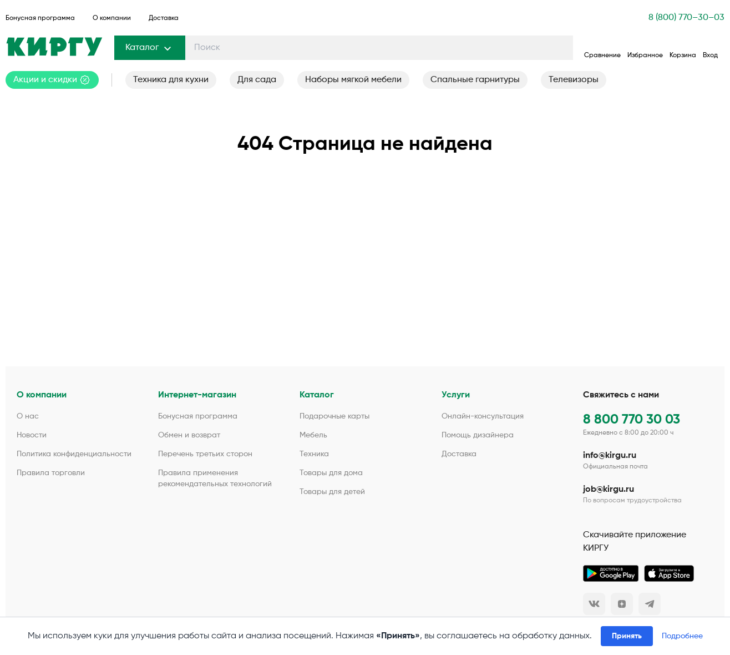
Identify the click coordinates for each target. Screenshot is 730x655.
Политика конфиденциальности (74, 454)
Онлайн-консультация (483, 416)
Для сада (256, 79)
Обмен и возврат (189, 435)
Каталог (149, 47)
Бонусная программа (40, 18)
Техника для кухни (171, 79)
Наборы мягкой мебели (353, 79)
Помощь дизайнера (478, 435)
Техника (314, 454)
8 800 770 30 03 (631, 419)
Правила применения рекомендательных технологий (215, 478)
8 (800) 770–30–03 (686, 17)
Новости (32, 435)
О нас (28, 416)
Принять (627, 636)
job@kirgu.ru (608, 489)
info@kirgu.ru (609, 455)
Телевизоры (574, 79)
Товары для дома (331, 473)
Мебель (313, 435)
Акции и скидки (51, 79)
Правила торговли (51, 473)
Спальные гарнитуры (475, 79)
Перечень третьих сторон (205, 454)
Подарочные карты (334, 416)
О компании (112, 18)
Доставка (164, 18)
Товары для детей (332, 492)
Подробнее (682, 636)
